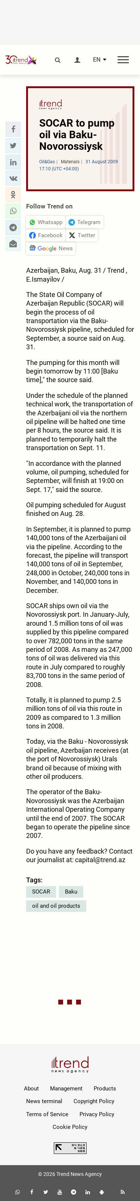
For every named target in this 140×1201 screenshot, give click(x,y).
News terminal (44, 1101)
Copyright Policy (94, 1101)
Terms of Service (47, 1114)
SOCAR (41, 891)
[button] (13, 129)
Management (66, 1088)
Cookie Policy (70, 1127)
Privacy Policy (97, 1114)
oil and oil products (56, 906)
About (31, 1088)
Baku (71, 891)
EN (96, 60)
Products (105, 1088)
